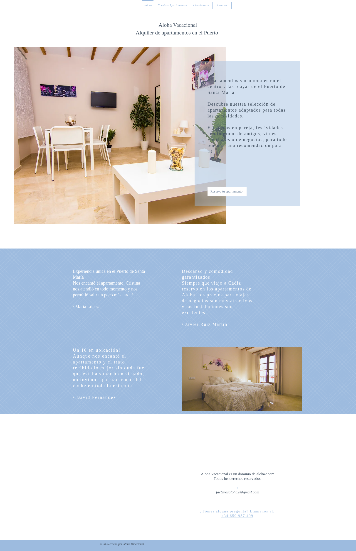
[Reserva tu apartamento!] (227, 191)
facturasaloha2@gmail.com (237, 492)
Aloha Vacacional (177, 25)
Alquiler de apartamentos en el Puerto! (178, 33)
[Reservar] (222, 5)
